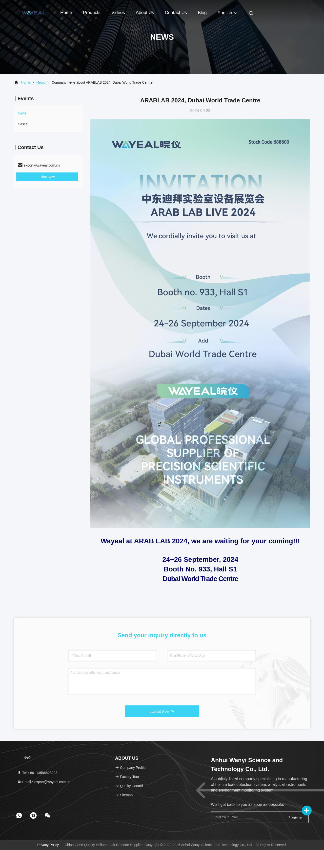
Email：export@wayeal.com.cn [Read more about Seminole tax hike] (43, 782)
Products (92, 12)
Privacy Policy (48, 845)
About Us (145, 12)
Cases (23, 124)
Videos (118, 12)
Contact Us (176, 12)
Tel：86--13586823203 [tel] (37, 773)
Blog (202, 12)
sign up (294, 817)
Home (66, 12)
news (40, 82)
